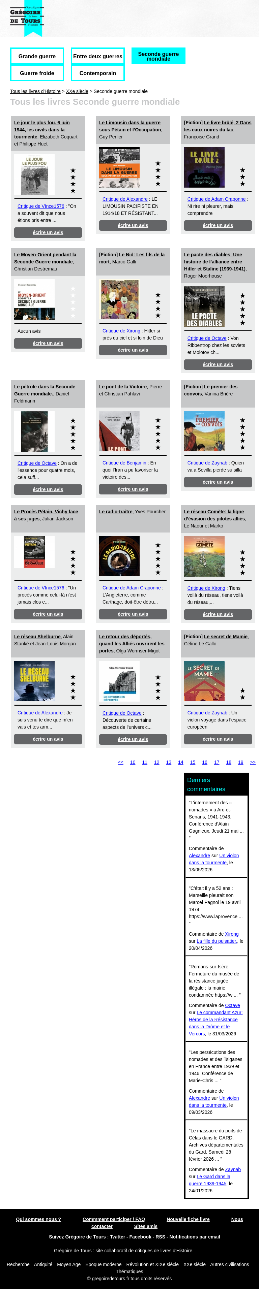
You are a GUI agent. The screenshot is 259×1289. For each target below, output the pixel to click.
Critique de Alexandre (125, 199)
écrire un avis (48, 232)
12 (157, 762)
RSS (160, 1236)
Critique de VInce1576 (41, 206)
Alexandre (199, 855)
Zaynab (233, 1169)
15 (193, 762)
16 (204, 762)
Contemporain (98, 73)
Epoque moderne (103, 1264)
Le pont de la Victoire (123, 386)
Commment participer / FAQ (114, 1219)
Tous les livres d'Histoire (35, 91)
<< (120, 762)
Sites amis (145, 1226)
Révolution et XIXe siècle (152, 1264)
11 (144, 762)
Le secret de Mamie (226, 636)
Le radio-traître (116, 511)
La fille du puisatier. (217, 941)
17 (217, 762)
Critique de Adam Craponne (217, 199)
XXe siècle (77, 91)
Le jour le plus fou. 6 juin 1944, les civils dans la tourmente (42, 129)
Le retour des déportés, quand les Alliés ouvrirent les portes (132, 643)
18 (228, 762)
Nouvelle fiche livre (188, 1219)
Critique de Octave (207, 338)
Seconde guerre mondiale (158, 56)
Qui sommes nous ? (38, 1219)
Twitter (117, 1236)
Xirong (231, 934)
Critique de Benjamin (124, 462)
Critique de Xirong (121, 330)
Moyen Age (69, 1264)
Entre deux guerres (97, 56)
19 (240, 762)
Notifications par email (195, 1236)
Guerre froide (37, 73)
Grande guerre (37, 56)
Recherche (18, 1264)
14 (180, 762)
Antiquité (43, 1264)
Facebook (140, 1236)
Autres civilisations (229, 1264)
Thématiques (129, 1271)
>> (253, 762)
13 (169, 762)
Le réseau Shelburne (37, 636)
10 (133, 762)
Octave (232, 1005)
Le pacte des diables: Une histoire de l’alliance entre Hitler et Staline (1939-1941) (215, 261)
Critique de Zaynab (207, 462)
